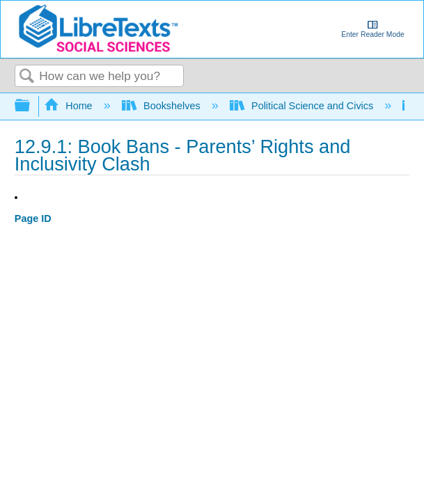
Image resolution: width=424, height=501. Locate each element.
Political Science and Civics (303, 105)
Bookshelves (162, 105)
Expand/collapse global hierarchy (31, 106)
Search (27, 77)
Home (69, 105)
